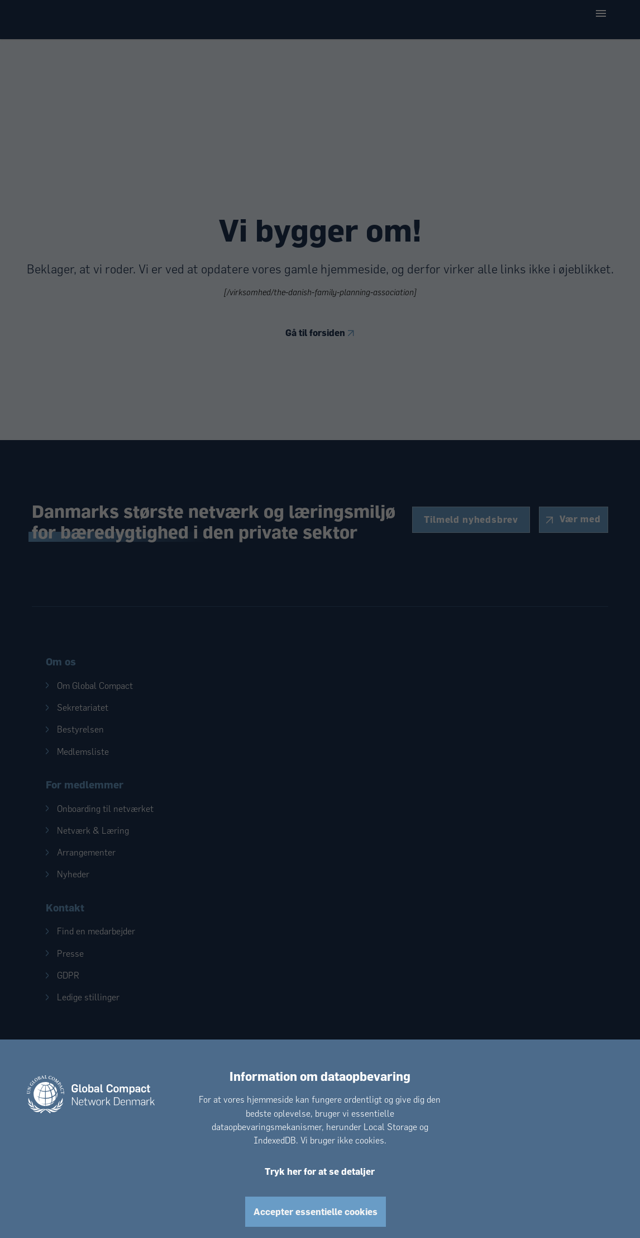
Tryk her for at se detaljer (320, 1171)
